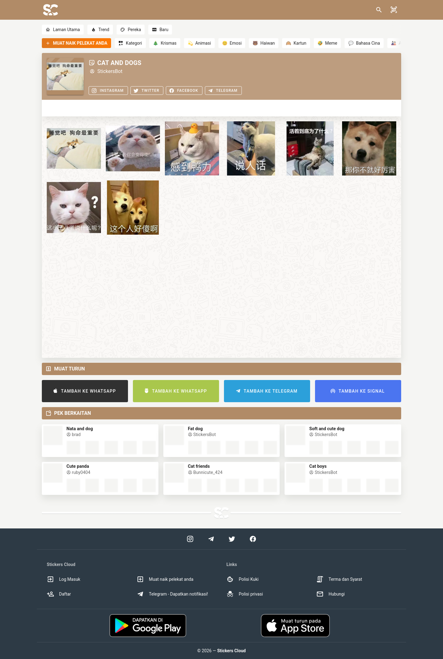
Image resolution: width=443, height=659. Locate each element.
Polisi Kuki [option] (242, 579)
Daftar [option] (59, 594)
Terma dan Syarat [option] (339, 579)
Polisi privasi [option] (244, 594)
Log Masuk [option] (63, 579)
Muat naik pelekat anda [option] (165, 579)
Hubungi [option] (330, 594)
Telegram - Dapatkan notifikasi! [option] (172, 594)
